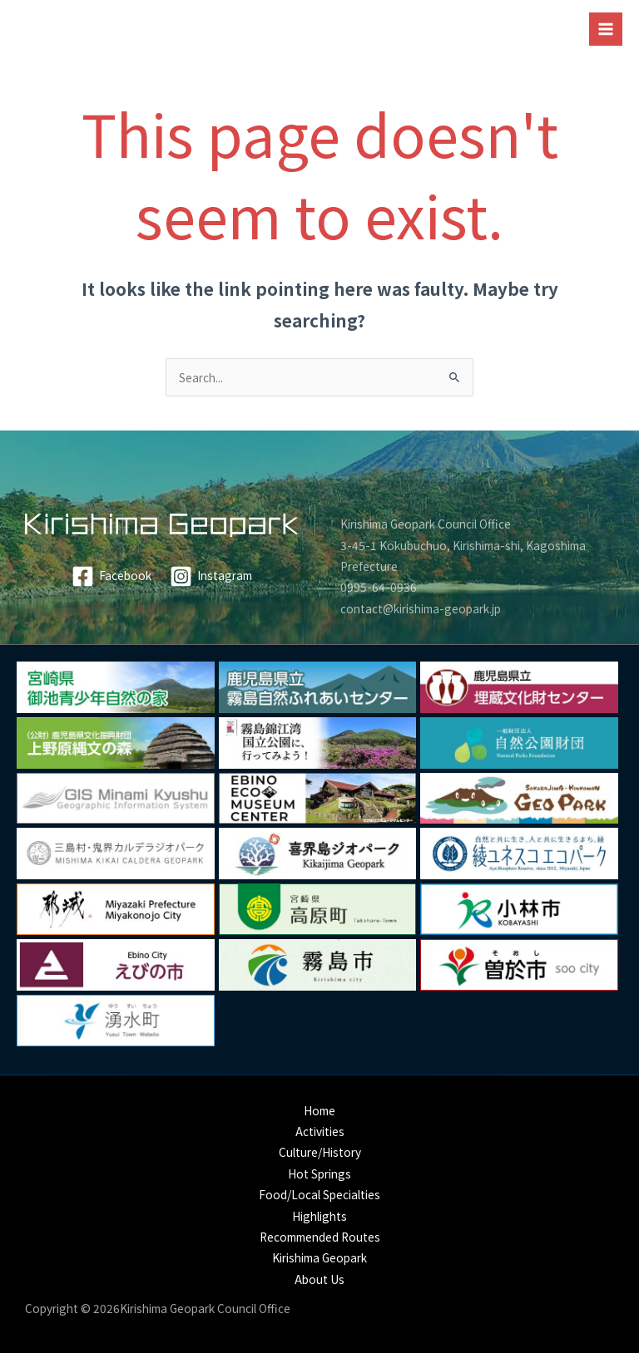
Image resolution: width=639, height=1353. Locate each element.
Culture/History (320, 1152)
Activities (319, 1131)
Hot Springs (319, 1173)
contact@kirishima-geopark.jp (420, 608)
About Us (319, 1279)
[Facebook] (111, 576)
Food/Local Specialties (319, 1194)
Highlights (319, 1216)
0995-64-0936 (378, 586)
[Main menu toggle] (606, 29)
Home (319, 1110)
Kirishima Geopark (319, 1257)
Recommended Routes (320, 1236)
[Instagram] (211, 576)
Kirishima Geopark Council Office (425, 523)
